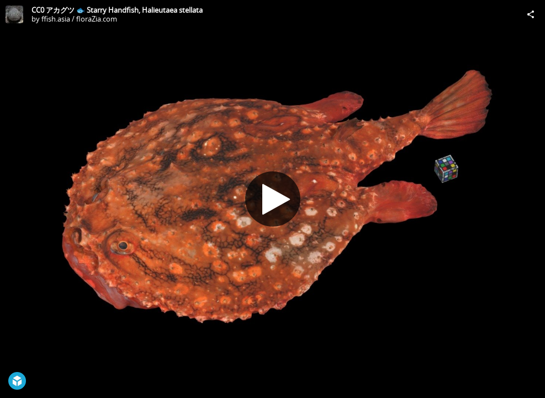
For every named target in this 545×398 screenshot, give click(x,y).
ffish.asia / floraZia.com (79, 19)
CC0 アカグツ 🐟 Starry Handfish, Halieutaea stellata (117, 10)
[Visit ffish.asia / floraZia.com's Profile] (14, 14)
